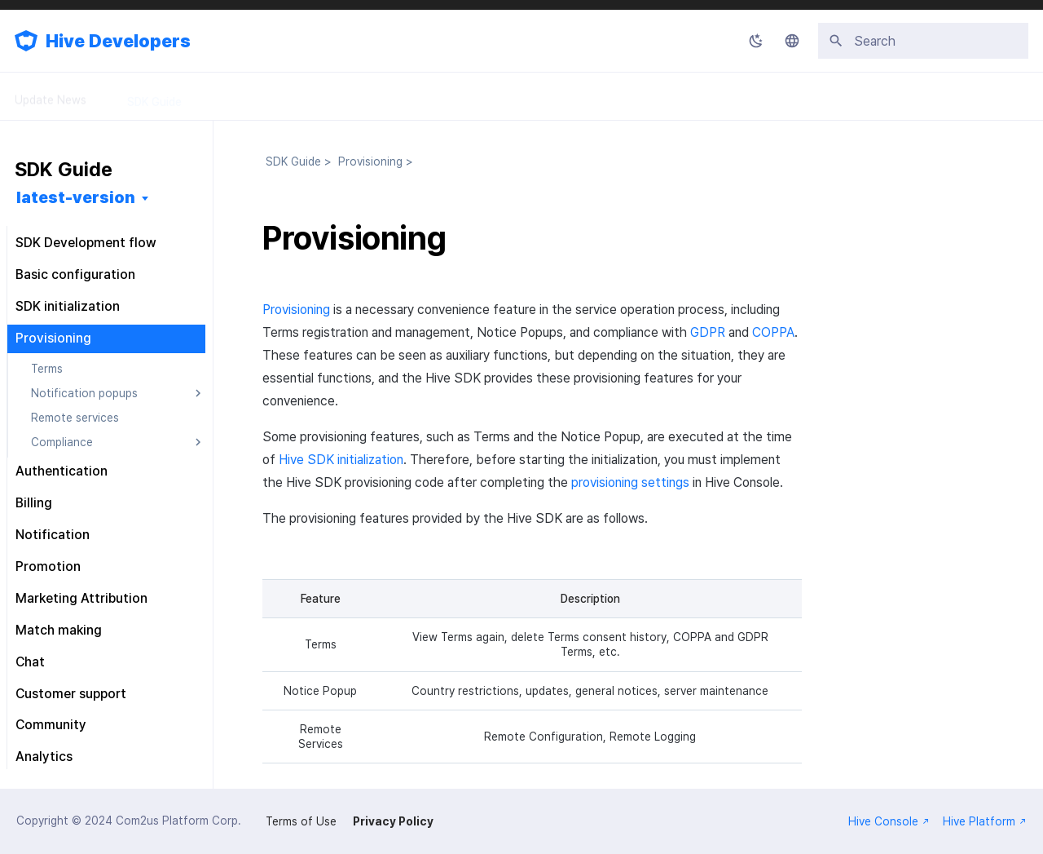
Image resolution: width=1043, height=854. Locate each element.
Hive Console (889, 821)
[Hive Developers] (26, 40)
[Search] (923, 41)
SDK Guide (154, 96)
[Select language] (792, 41)
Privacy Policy (393, 821)
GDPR (707, 332)
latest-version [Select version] (75, 197)
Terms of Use (301, 821)
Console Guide (261, 96)
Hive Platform (985, 821)
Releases (455, 96)
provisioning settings (630, 482)
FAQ (530, 96)
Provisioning (296, 309)
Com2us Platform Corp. (178, 820)
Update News (50, 96)
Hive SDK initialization (341, 459)
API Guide (366, 96)
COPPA (773, 332)
